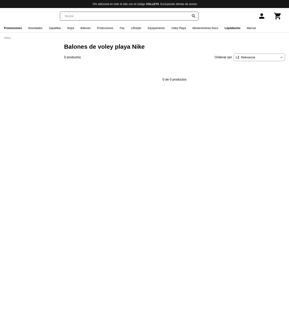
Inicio (7, 37)
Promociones (13, 28)
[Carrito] (278, 16)
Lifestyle (136, 28)
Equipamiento (156, 28)
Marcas (251, 28)
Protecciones (105, 28)
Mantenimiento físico (205, 28)
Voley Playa (178, 28)
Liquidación (232, 28)
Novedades (35, 28)
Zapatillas (55, 28)
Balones (85, 28)
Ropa (70, 28)
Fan (122, 28)
